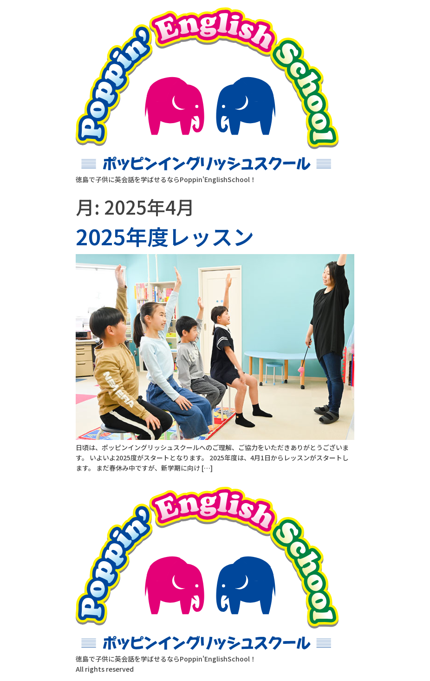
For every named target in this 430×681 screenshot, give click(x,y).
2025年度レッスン (165, 236)
